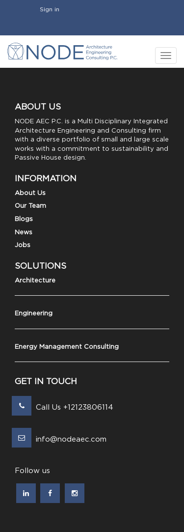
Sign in (49, 9)
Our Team (30, 206)
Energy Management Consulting (67, 347)
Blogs (24, 219)
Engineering (34, 313)
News (23, 232)
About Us (30, 193)
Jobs (22, 245)
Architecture (35, 281)
